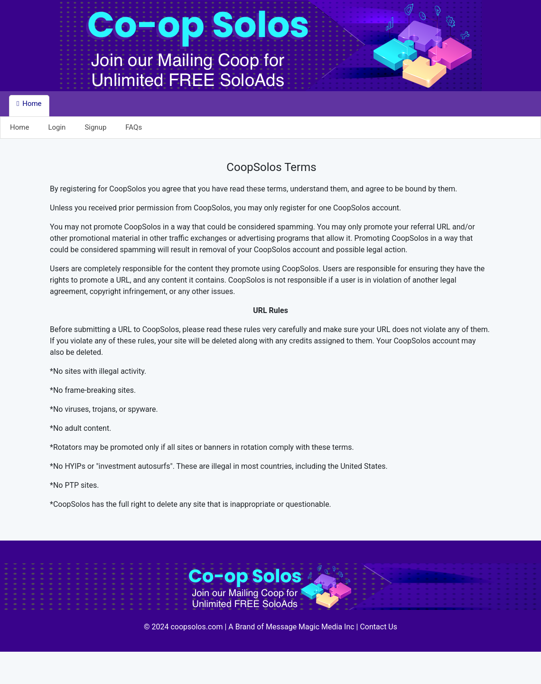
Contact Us (378, 626)
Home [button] (29, 103)
